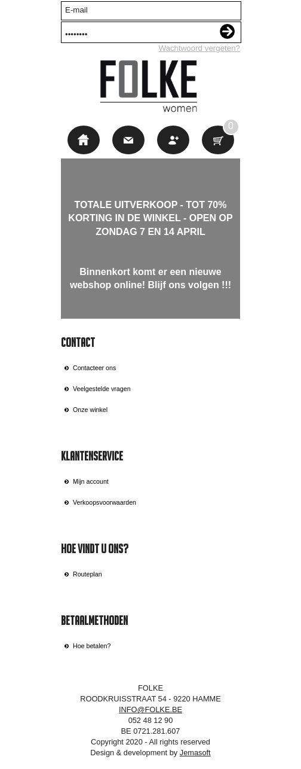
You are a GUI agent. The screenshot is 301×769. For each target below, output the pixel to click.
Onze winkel (90, 409)
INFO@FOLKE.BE (150, 709)
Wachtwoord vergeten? (199, 48)
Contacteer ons (94, 367)
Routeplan (87, 574)
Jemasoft (195, 752)
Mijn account (91, 481)
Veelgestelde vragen (102, 388)
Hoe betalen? (91, 645)
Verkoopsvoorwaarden (104, 502)
